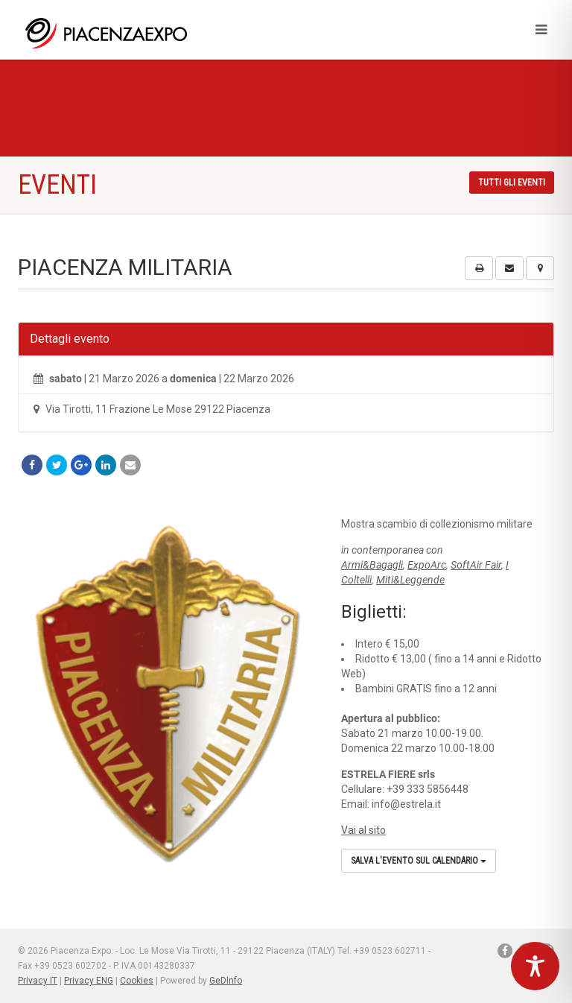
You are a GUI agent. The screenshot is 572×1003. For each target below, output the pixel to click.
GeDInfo (225, 980)
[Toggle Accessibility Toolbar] (535, 966)
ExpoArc (426, 565)
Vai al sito (363, 830)
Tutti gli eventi (511, 182)
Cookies (136, 980)
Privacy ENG (88, 980)
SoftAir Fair (476, 565)
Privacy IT (37, 980)
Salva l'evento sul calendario (418, 860)
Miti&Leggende (410, 580)
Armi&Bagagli (372, 565)
